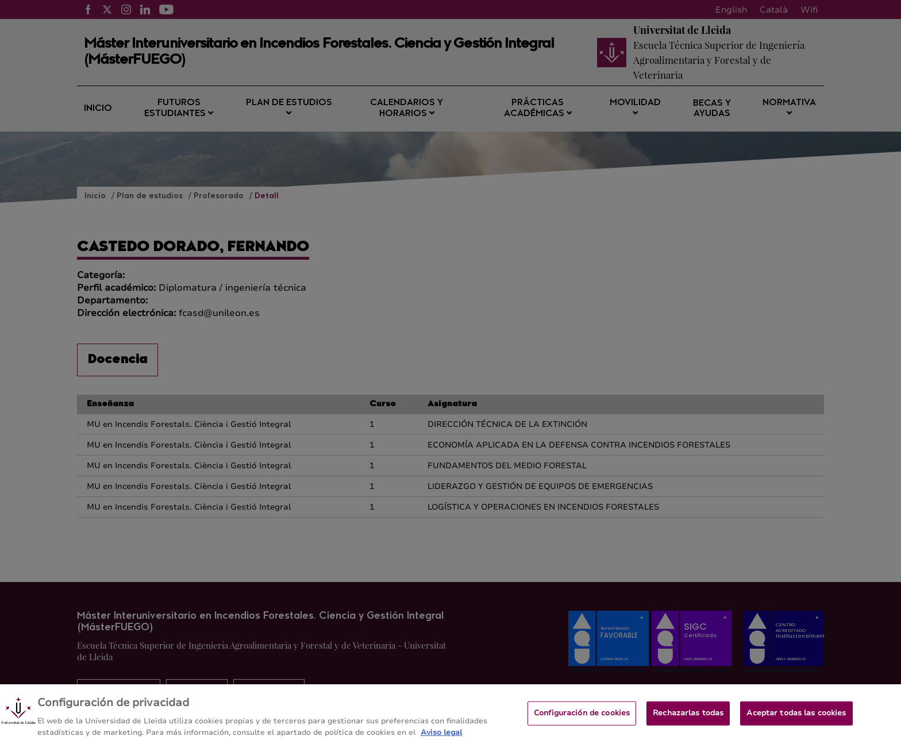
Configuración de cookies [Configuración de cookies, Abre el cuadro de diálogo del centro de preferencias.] (582, 717)
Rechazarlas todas (688, 717)
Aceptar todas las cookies (796, 717)
